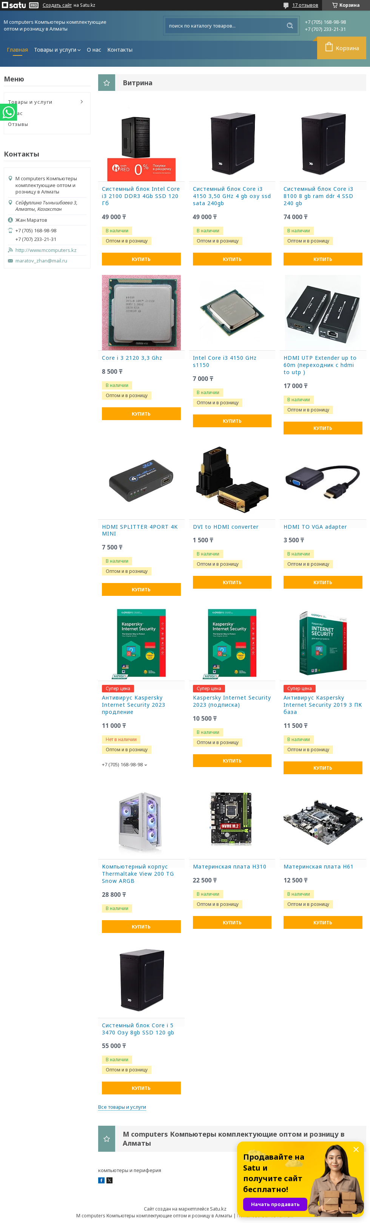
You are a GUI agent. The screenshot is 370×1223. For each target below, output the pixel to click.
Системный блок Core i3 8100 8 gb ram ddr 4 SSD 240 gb (318, 196)
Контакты (120, 49)
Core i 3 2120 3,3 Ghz (132, 357)
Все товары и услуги (122, 1106)
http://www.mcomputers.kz (46, 250)
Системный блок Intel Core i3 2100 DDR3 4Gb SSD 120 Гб (141, 196)
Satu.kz (218, 1208)
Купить (141, 259)
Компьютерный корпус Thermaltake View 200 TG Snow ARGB (138, 873)
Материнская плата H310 (230, 866)
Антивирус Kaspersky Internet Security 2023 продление (133, 704)
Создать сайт (57, 5)
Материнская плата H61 (319, 866)
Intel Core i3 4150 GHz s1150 (225, 361)
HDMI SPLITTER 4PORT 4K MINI (140, 530)
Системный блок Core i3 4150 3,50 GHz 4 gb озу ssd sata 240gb (232, 196)
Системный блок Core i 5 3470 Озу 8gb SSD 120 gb (138, 1029)
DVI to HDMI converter (226, 526)
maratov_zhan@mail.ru (41, 261)
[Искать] (290, 25)
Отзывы (18, 124)
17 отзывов (305, 5)
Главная (17, 49)
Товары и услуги (55, 49)
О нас (94, 49)
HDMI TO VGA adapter (315, 526)
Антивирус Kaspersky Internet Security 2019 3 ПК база (323, 704)
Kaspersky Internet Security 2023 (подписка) (232, 701)
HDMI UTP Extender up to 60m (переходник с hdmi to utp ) (320, 365)
